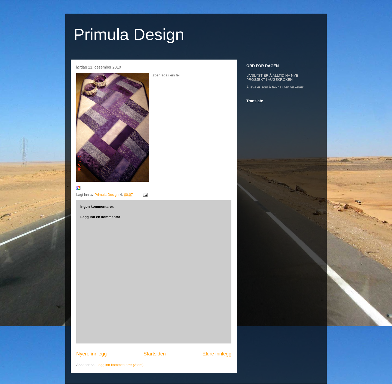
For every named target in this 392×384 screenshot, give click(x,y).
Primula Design (129, 34)
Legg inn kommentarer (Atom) (119, 365)
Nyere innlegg (91, 354)
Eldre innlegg (217, 354)
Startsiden (154, 354)
